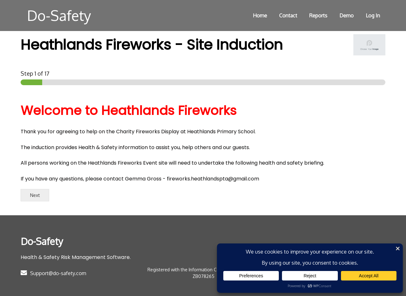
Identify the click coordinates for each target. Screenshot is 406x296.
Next (35, 195)
